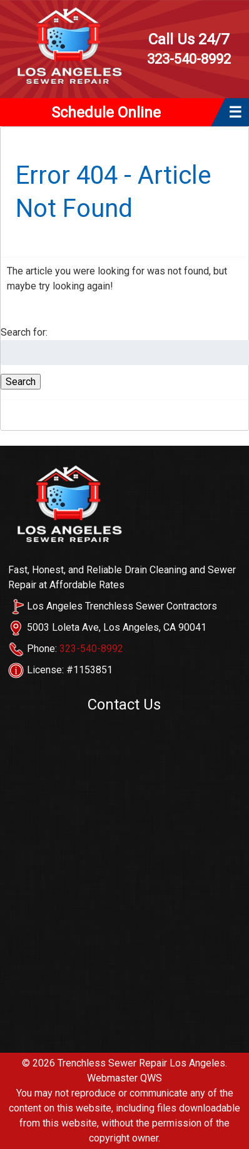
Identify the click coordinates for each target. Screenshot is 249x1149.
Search (21, 382)
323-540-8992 (188, 48)
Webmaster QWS (124, 1078)
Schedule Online (106, 112)
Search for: (24, 332)
